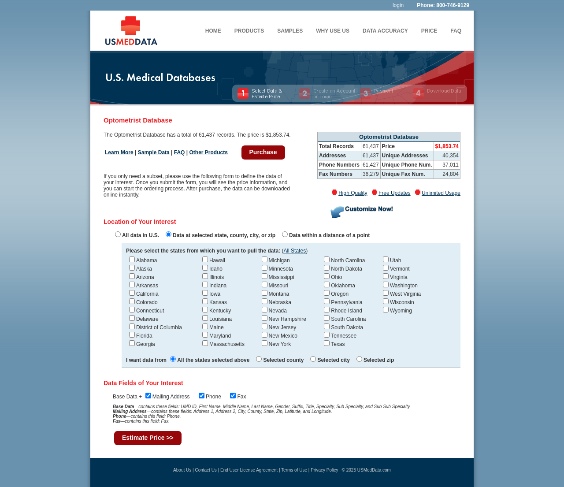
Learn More (119, 152)
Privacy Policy (324, 470)
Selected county (280, 360)
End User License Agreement (249, 470)
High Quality (352, 193)
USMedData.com (374, 470)
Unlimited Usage (441, 193)
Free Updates (394, 193)
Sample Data (154, 152)
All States (294, 251)
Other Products (208, 152)
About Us (182, 470)
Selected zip (375, 360)
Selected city (329, 360)
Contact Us (205, 470)
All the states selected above (209, 360)
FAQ (179, 152)
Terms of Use (294, 470)
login (398, 5)
